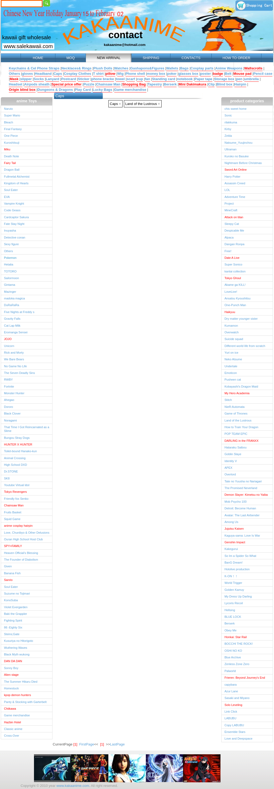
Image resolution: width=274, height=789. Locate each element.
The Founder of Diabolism (21, 559)
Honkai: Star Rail (235, 637)
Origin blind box (22, 90)
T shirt (98, 74)
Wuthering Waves (15, 647)
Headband (43, 74)
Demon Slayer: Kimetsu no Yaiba (246, 494)
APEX (228, 467)
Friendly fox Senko (16, 498)
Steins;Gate (12, 634)
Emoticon (230, 372)
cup (140, 79)
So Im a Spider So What (240, 555)
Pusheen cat (232, 379)
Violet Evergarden (16, 607)
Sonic (228, 115)
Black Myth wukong (16, 654)
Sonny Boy (11, 668)
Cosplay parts (202, 68)
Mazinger (10, 291)
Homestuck (11, 688)
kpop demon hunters (17, 695)
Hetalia (8, 264)
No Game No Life (15, 366)
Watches (121, 68)
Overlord (230, 474)
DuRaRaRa (11, 305)
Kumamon (231, 325)
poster (205, 74)
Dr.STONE (11, 471)
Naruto (8, 108)
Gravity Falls (12, 318)
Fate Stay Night (14, 223)
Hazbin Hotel (12, 722)
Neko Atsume (233, 359)
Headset (15, 84)
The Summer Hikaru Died (20, 681)
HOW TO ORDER (236, 58)
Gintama (9, 284)
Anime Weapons (228, 68)
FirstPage (86, 744)
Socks (39, 79)
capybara (230, 684)
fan (147, 79)
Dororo (8, 406)
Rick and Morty (14, 352)
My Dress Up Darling (238, 596)
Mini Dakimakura (192, 84)
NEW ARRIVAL (108, 58)
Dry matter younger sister (241, 318)
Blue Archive (232, 657)
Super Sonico (233, 264)
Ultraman (230, 149)
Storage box (224, 79)
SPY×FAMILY (13, 546)
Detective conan (14, 237)
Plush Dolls (102, 68)
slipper (26, 79)
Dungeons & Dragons (55, 90)
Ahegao (9, 399)
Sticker (83, 79)
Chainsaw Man (108, 84)
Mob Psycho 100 (235, 501)
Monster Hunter (14, 393)
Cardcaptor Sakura (16, 217)
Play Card (83, 90)
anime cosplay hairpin (18, 525)
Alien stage (11, 674)
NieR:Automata (234, 406)
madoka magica (14, 298)
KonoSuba (11, 600)
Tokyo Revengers (15, 491)
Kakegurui (231, 548)
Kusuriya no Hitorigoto (18, 640)
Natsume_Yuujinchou (238, 142)
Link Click (230, 711)
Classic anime (13, 729)
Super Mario (12, 115)
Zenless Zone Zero (236, 664)
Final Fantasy (13, 129)
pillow (110, 74)
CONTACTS (190, 58)
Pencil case (262, 74)
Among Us (231, 522)
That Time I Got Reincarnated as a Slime (26, 428)
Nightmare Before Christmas (243, 163)
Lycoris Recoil (233, 603)
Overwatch (231, 332)
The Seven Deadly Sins (19, 372)
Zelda (228, 135)
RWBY (8, 379)
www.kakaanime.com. (72, 786)
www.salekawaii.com (28, 46)
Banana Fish (12, 573)
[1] (102, 744)
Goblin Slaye (232, 454)
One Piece (11, 135)
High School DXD (15, 464)
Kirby (227, 129)
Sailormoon (11, 278)
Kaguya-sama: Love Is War (242, 535)
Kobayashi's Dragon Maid (241, 386)
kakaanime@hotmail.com (125, 45)
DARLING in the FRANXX (241, 440)
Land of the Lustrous (142, 104)
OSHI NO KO (233, 650)
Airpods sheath (37, 84)
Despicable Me (234, 230)
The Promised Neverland (240, 488)
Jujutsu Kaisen (234, 528)
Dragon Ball (12, 169)
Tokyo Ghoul (232, 278)
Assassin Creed (234, 183)
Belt (228, 74)
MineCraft (230, 210)
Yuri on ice (231, 352)
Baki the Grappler (15, 613)
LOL (227, 190)
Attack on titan (233, 217)
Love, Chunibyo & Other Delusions (26, 532)
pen (239, 79)
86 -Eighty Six (13, 627)
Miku (7, 149)
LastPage (117, 744)
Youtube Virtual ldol (16, 485)
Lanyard (52, 79)
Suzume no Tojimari (17, 593)
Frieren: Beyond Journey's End (244, 677)
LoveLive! (230, 291)
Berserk (170, 84)
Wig (120, 74)
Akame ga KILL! (235, 284)
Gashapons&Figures (147, 68)
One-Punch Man (235, 305)
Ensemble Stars (234, 731)
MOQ (70, 58)
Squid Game (12, 519)
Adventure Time (234, 196)
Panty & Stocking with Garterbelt (25, 702)
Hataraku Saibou (235, 447)
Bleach (8, 122)
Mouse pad (242, 74)
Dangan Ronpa (234, 244)
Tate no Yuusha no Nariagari (243, 481)
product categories (247, 101)
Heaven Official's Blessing (21, 552)
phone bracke (102, 79)
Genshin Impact (234, 542)
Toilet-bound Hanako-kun (20, 451)
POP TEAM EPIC (236, 433)
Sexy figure (11, 244)
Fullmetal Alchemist (16, 176)
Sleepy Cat (231, 223)
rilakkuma (230, 122)
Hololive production (237, 569)
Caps (58, 74)
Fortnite (9, 386)
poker (171, 74)
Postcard (68, 79)
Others (14, 74)
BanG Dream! (233, 562)
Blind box (224, 84)
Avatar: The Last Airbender (242, 515)
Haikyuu (229, 312)
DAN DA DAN (13, 661)
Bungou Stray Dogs (17, 437)
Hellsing (229, 610)
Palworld (230, 671)
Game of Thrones (236, 413)
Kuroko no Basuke (236, 156)
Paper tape (203, 79)
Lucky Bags (102, 90)
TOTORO (10, 271)
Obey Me (230, 630)
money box (156, 74)
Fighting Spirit (13, 620)
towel (120, 79)
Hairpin (240, 84)
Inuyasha (10, 230)
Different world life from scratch (244, 345)
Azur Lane (231, 691)
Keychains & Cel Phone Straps (34, 68)
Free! (227, 251)
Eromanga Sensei (16, 332)
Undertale (230, 366)
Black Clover (12, 413)
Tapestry (155, 84)
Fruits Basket (12, 512)
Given (8, 566)
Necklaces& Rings (76, 68)
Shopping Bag (134, 84)
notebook (185, 79)
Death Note (11, 156)
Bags (184, 68)
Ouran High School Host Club (23, 539)
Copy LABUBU (234, 725)
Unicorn (9, 345)
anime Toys (27, 101)
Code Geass (12, 210)
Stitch (228, 399)
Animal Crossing (14, 458)
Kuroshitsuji (11, 142)
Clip (211, 84)
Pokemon (10, 257)
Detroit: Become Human (240, 508)
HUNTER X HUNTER (18, 444)
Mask (14, 79)
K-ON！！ (231, 576)
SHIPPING (151, 58)
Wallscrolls (253, 68)
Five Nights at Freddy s (19, 312)
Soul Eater (11, 190)
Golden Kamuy (234, 589)
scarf (131, 79)
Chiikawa (10, 708)
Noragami (10, 420)
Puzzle (88, 84)
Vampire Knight (14, 203)
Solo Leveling (233, 704)
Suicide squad (233, 339)
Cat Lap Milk (12, 325)
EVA (7, 196)
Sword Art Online (235, 169)
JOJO (8, 339)
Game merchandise (130, 90)
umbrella (251, 79)
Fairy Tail (10, 163)
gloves (27, 74)
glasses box (188, 74)
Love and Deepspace (238, 738)
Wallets (172, 68)
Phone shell (135, 74)
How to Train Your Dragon (241, 427)
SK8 (7, 478)
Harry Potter (232, 176)
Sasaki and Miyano (236, 698)
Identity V (230, 461)
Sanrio (8, 579)
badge (218, 74)
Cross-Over (11, 735)
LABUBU (230, 718)
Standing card (163, 79)
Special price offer (66, 84)
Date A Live (231, 257)
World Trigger (233, 582)
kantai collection (235, 271)
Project (229, 203)
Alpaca (229, 237)
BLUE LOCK (232, 616)
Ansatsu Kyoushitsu (237, 298)
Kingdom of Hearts (16, 183)
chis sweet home (235, 108)
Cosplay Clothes (77, 74)
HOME (38, 58)
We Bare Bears (14, 359)
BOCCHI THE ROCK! (238, 643)
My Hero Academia (236, 393)
